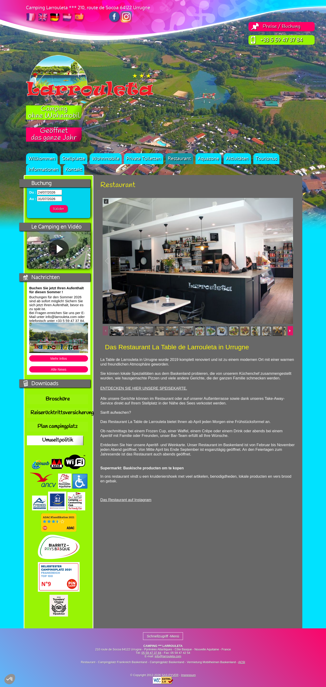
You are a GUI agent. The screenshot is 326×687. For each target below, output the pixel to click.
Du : (32, 192)
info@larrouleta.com (168, 656)
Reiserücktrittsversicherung (59, 413)
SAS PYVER (170, 675)
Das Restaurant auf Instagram (125, 516)
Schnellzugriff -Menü (163, 636)
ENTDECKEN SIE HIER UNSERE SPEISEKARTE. (143, 392)
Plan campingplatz (57, 426)
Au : (32, 199)
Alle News (58, 369)
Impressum (188, 675)
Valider (58, 208)
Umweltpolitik (57, 440)
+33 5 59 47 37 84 (281, 40)
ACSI (241, 662)
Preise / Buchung (281, 26)
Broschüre (58, 399)
